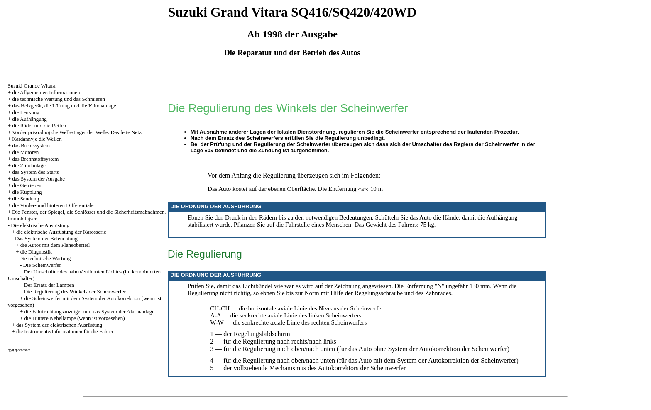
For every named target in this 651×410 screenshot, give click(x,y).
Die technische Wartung (45, 258)
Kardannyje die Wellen (36, 139)
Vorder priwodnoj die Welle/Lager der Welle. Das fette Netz (77, 132)
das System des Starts (35, 172)
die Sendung (25, 198)
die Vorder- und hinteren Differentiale (52, 205)
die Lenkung (25, 112)
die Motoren (25, 152)
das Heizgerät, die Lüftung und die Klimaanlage (64, 105)
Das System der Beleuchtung (46, 238)
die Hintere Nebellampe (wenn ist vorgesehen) (74, 318)
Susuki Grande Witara (32, 86)
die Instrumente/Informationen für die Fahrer (64, 331)
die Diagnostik (36, 252)
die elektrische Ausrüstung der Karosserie (61, 232)
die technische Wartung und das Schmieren (58, 99)
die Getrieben (26, 185)
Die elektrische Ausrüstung (40, 225)
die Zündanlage (29, 165)
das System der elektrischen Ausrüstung (59, 325)
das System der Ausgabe (38, 179)
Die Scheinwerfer (42, 265)
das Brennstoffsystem (35, 159)
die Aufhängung (29, 119)
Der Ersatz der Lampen (49, 285)
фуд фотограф (19, 350)
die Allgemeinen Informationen (46, 92)
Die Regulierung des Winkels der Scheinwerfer (75, 291)
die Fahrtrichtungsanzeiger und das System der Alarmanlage (89, 311)
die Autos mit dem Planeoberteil (55, 245)
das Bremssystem (31, 145)
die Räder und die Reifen (39, 125)
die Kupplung (27, 192)
